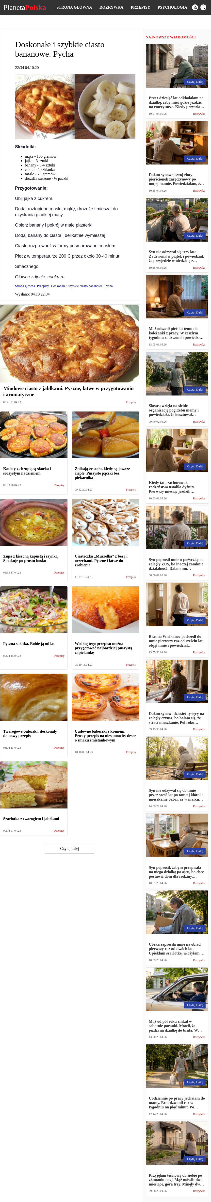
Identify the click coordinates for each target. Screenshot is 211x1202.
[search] (203, 7)
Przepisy (140, 7)
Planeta (24, 7)
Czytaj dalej (69, 848)
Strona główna (74, 7)
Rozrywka (111, 7)
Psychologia (172, 7)
